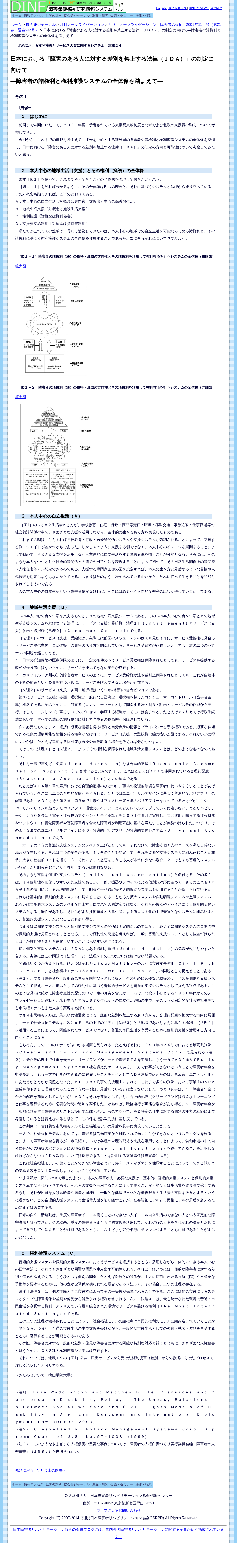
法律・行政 (143, 15)
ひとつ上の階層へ (51, 1470)
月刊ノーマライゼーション (82, 25)
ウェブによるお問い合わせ (118, 1510)
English (161, 8)
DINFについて (199, 8)
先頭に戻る (24, 1470)
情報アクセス (33, 15)
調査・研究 (100, 15)
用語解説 (216, 8)
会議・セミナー (121, 15)
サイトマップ (177, 8)
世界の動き (54, 15)
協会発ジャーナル (77, 15)
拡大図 (20, 266)
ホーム (17, 15)
